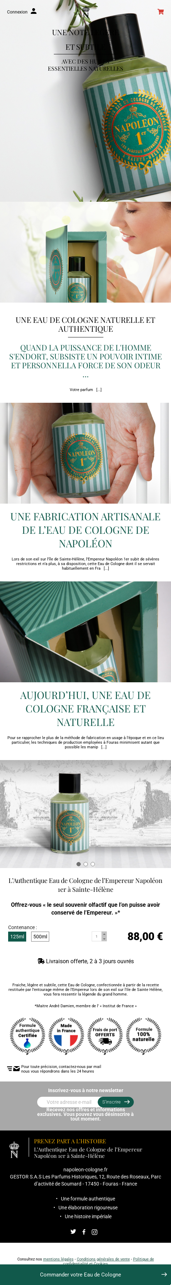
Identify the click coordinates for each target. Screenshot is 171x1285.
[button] (78, 864)
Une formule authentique (88, 1199)
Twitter (73, 1232)
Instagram (94, 1232)
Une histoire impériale (88, 1216)
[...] (99, 389)
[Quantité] (97, 937)
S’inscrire (111, 1102)
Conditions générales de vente (103, 1259)
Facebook (84, 1232)
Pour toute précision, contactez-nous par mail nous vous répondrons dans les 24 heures (62, 1069)
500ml (40, 936)
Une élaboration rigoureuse (88, 1207)
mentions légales (58, 1259)
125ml (17, 936)
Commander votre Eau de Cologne (80, 1275)
